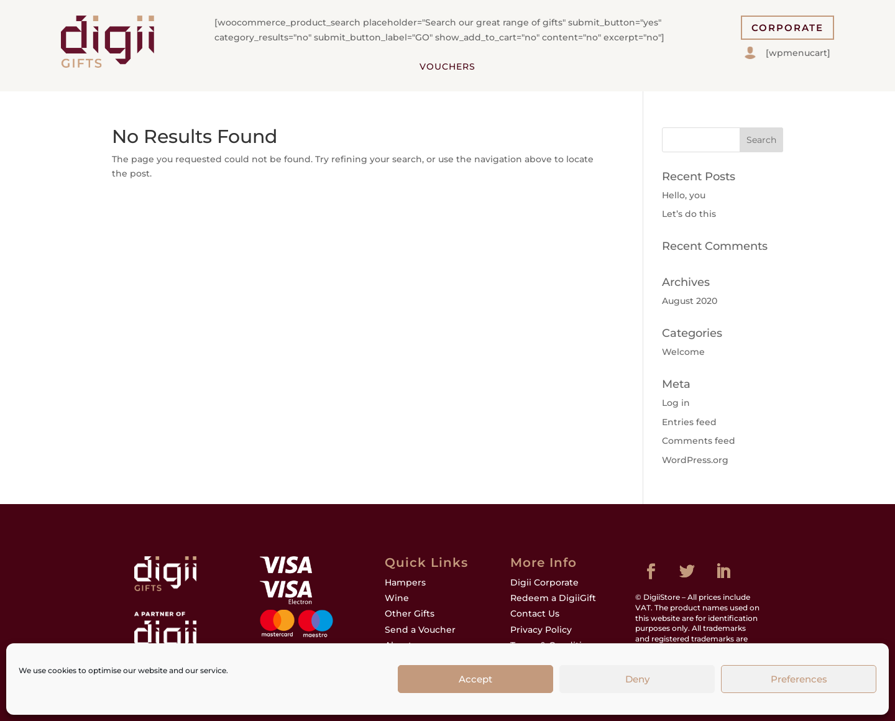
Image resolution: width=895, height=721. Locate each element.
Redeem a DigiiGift (553, 598)
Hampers (405, 582)
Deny (637, 679)
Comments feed (698, 440)
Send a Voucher (420, 629)
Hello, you (683, 195)
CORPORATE (787, 28)
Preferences (799, 679)
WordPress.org (695, 460)
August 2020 (689, 300)
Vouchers (447, 66)
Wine (397, 598)
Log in (676, 402)
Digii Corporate (544, 582)
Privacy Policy (541, 629)
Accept (475, 679)
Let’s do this (689, 213)
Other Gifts (409, 613)
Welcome (683, 351)
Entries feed (689, 422)
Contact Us (534, 613)
